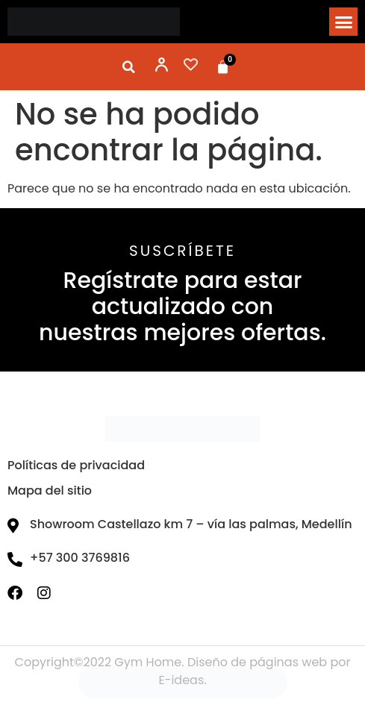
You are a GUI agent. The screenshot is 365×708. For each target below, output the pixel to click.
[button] (343, 21)
